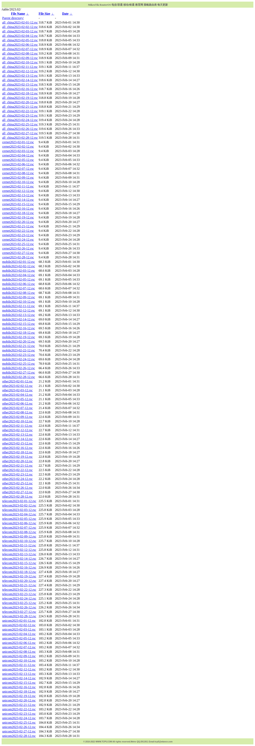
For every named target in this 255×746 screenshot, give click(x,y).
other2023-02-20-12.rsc (17, 461)
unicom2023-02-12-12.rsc (19, 669)
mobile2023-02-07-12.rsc (18, 288)
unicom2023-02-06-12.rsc (19, 642)
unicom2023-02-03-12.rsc (19, 629)
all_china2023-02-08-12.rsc (20, 53)
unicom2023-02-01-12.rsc (19, 620)
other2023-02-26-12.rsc (17, 487)
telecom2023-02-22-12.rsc (19, 589)
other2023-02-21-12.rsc (17, 465)
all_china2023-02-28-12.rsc (20, 137)
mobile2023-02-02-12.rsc (18, 266)
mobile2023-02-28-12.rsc (18, 377)
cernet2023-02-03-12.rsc (18, 151)
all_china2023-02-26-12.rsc (20, 129)
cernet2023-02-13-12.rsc (18, 195)
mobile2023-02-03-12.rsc (18, 270)
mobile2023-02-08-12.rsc (18, 292)
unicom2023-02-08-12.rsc (19, 651)
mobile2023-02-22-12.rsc (18, 350)
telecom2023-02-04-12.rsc (19, 514)
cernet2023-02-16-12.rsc (18, 208)
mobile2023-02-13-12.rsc (18, 315)
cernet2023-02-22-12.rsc (18, 230)
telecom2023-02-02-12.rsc (19, 505)
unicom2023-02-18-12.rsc (19, 691)
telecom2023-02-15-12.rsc (19, 563)
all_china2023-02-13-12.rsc (20, 75)
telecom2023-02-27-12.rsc (19, 611)
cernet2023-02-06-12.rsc (18, 164)
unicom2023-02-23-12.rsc (19, 713)
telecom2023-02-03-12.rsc (19, 510)
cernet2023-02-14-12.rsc (18, 199)
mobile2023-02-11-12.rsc (18, 306)
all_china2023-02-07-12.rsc (20, 49)
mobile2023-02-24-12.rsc (18, 359)
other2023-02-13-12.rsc (17, 434)
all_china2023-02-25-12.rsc (20, 124)
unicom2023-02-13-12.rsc (19, 674)
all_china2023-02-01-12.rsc (20, 22)
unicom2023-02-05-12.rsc (19, 638)
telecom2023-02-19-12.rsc (19, 576)
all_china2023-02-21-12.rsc (20, 106)
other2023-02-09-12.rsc (17, 417)
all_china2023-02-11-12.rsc (20, 66)
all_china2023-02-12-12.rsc (20, 71)
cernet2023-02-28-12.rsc (18, 257)
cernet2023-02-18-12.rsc (18, 213)
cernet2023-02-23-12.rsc (18, 235)
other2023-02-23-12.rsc (17, 474)
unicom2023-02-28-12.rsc (19, 736)
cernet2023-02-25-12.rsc (18, 244)
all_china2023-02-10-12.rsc (20, 62)
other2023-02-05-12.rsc (17, 399)
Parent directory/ (13, 18)
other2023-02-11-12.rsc (17, 425)
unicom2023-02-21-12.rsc (19, 705)
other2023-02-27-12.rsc (17, 492)
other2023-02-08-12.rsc (17, 412)
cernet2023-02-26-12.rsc (18, 248)
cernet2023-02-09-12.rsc (18, 177)
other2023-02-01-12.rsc (17, 381)
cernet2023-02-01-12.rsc (18, 142)
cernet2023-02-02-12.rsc (18, 146)
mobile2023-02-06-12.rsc (18, 284)
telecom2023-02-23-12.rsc (19, 594)
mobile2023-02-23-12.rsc (18, 354)
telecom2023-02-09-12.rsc (19, 536)
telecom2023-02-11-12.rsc (19, 545)
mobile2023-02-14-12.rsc (18, 319)
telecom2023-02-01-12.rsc (19, 501)
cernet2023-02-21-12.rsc (18, 226)
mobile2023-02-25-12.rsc (18, 363)
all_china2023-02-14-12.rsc (20, 80)
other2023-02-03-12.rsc (17, 390)
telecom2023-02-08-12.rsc (19, 532)
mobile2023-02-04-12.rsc (18, 275)
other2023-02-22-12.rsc (17, 470)
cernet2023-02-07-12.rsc (18, 168)
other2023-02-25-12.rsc (17, 483)
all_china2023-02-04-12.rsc (20, 35)
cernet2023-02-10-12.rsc (18, 182)
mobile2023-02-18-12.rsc (18, 332)
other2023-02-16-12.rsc (17, 448)
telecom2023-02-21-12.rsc (19, 585)
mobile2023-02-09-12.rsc (18, 297)
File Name (18, 13)
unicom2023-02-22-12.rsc (19, 709)
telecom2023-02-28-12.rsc (19, 616)
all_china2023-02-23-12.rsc (20, 115)
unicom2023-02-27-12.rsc (19, 731)
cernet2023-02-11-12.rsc (18, 186)
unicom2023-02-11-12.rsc (19, 665)
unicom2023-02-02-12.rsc (19, 625)
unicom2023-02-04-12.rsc (19, 634)
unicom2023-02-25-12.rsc (19, 722)
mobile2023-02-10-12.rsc (18, 301)
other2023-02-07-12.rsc (17, 408)
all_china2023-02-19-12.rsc (20, 97)
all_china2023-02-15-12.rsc (20, 84)
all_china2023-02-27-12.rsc (20, 133)
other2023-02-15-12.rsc (17, 443)
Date (65, 13)
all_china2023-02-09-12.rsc (20, 58)
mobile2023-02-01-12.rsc (18, 261)
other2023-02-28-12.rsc (17, 496)
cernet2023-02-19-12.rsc (18, 217)
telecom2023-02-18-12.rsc (19, 572)
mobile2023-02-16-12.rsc (18, 328)
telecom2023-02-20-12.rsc (19, 580)
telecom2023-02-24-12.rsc (19, 598)
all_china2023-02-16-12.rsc (20, 89)
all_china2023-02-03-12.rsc (20, 31)
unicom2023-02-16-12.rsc (19, 687)
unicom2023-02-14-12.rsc (19, 678)
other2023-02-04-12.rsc (17, 394)
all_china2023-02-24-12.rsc (20, 120)
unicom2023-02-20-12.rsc (19, 700)
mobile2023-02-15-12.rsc (18, 323)
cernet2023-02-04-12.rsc (18, 155)
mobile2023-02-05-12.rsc (18, 279)
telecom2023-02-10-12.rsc (19, 541)
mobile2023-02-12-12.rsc (18, 310)
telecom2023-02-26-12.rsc (19, 607)
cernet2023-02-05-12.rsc (18, 160)
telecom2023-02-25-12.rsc (19, 603)
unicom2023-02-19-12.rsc (19, 696)
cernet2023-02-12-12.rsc (18, 191)
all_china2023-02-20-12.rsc (20, 102)
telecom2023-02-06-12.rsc (19, 523)
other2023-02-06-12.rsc (17, 403)
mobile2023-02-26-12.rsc (18, 368)
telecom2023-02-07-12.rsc (19, 527)
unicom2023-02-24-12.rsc (19, 718)
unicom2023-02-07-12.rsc (19, 647)
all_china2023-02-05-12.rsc (20, 40)
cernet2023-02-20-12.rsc (18, 222)
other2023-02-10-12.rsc (17, 421)
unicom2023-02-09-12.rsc (19, 656)
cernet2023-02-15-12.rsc (18, 204)
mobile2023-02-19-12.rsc (18, 337)
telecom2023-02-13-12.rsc (19, 554)
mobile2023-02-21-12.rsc (18, 346)
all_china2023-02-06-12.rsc (20, 44)
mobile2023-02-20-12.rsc (18, 341)
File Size (44, 13)
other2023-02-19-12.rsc (17, 456)
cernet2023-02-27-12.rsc (18, 253)
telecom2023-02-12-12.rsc (19, 549)
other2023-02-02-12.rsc (17, 386)
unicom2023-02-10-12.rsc (19, 660)
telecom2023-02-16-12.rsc (19, 567)
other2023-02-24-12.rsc (17, 479)
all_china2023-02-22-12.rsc (20, 111)
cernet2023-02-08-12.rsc (18, 173)
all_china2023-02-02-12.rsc (20, 27)
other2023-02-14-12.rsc (17, 439)
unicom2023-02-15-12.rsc (19, 682)
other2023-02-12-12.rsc (17, 430)
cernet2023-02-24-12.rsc (18, 239)
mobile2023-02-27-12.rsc (18, 372)
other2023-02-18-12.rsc (17, 452)
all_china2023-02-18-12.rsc (20, 93)
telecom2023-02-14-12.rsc (19, 558)
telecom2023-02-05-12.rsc (19, 518)
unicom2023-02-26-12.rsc (19, 727)
